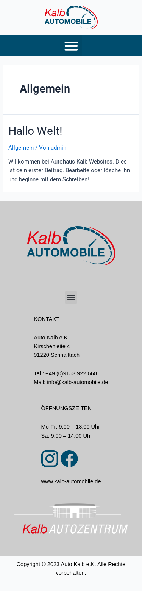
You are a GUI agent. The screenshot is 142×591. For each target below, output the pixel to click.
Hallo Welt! (35, 130)
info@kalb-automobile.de (77, 382)
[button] (71, 45)
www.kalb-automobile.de (71, 481)
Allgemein (21, 147)
